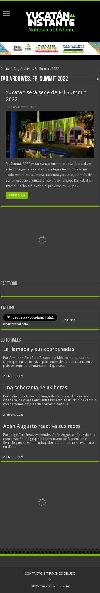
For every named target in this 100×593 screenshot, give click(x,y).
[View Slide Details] (42, 241)
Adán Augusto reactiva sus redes (42, 426)
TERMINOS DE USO (60, 573)
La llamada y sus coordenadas (38, 349)
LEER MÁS (17, 195)
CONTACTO (34, 573)
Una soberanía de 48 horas (35, 388)
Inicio (5, 69)
